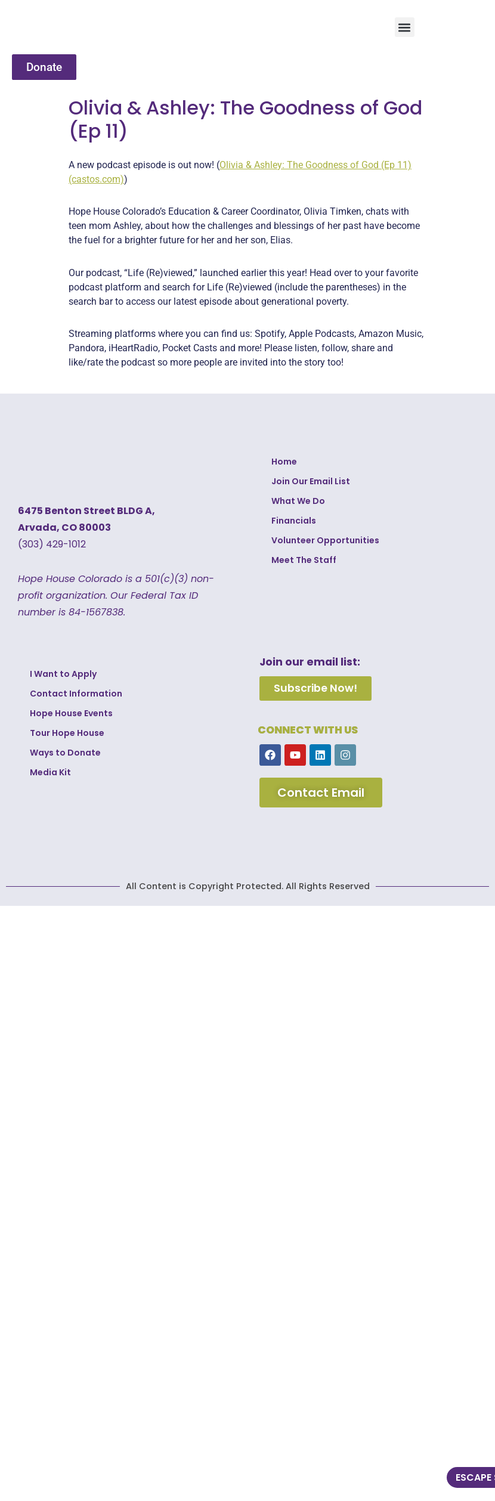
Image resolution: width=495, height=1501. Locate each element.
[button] (404, 27)
